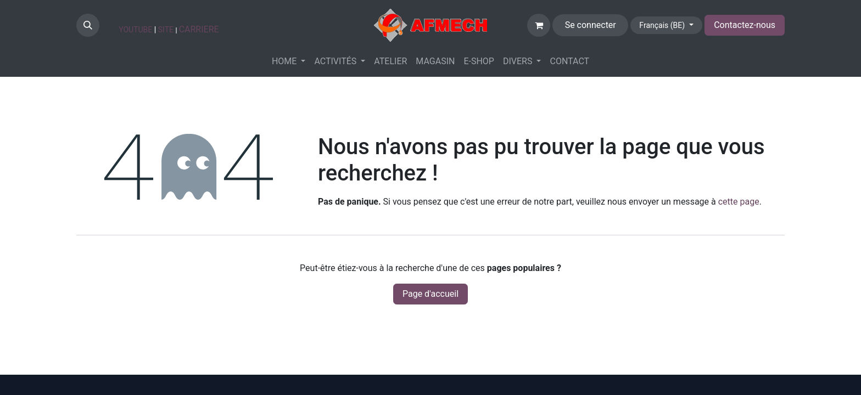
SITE (166, 29)
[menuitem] (288, 61)
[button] (87, 25)
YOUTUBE (135, 29)
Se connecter (590, 25)
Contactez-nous (744, 25)
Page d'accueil (430, 294)
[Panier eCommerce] (538, 25)
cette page (738, 201)
